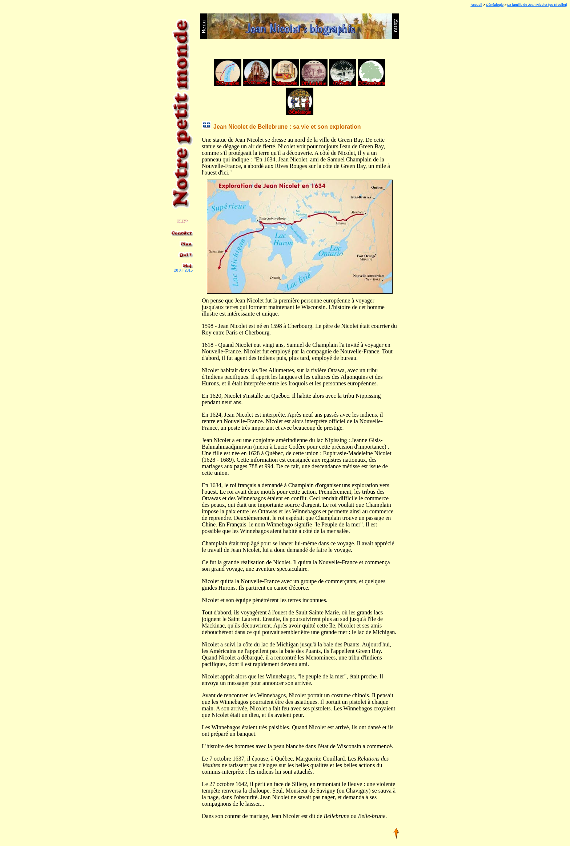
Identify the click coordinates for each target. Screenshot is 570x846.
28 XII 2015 (183, 270)
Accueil (476, 5)
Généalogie (495, 5)
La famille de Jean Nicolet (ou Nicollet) (537, 5)
